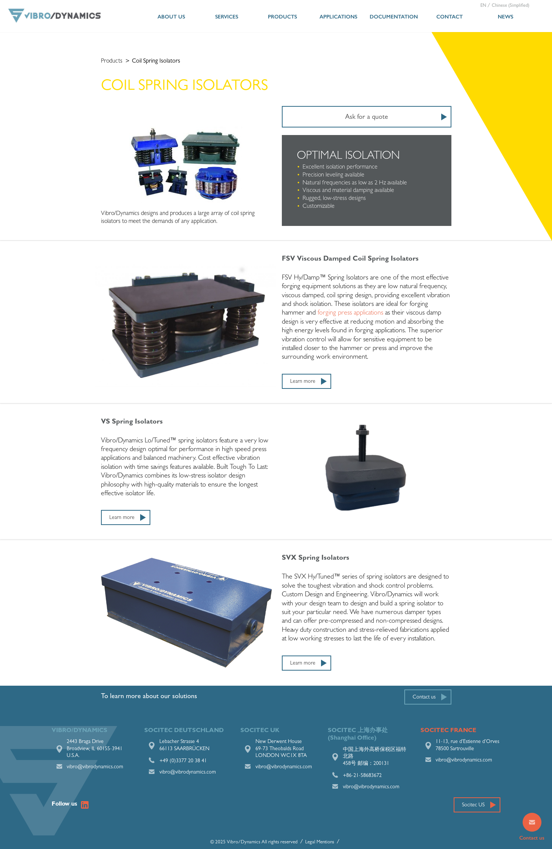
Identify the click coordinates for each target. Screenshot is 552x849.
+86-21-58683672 (362, 775)
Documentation (394, 17)
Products (282, 17)
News (505, 17)
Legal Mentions (319, 842)
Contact (449, 17)
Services (226, 17)
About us (171, 17)
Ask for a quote (366, 117)
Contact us (424, 697)
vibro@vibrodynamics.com (95, 767)
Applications (338, 17)
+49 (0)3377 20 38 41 (183, 761)
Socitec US (473, 805)
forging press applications (350, 313)
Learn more (302, 381)
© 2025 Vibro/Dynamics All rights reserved (254, 842)
